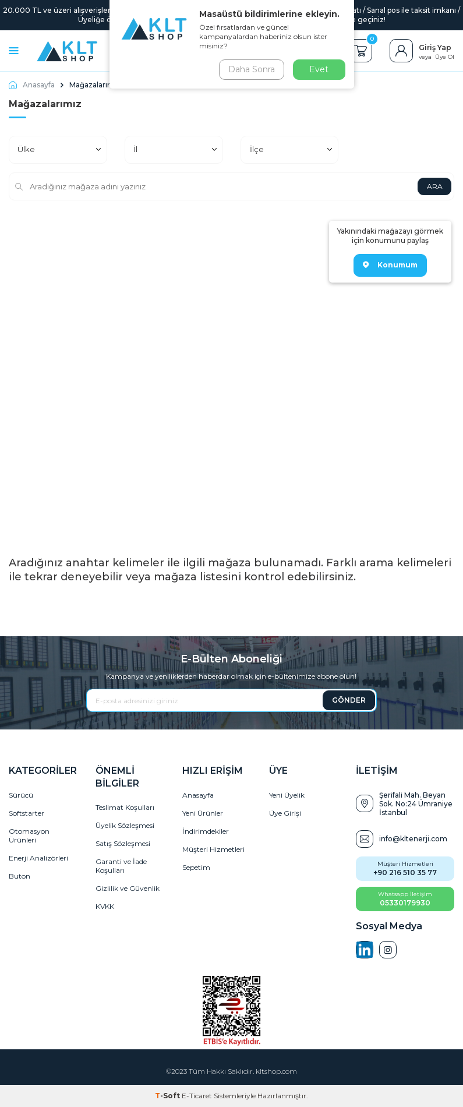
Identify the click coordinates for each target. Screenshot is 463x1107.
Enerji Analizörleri (38, 858)
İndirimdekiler (205, 831)
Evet (318, 69)
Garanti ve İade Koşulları (121, 866)
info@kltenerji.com (413, 838)
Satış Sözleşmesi (123, 843)
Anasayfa (32, 84)
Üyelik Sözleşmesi (125, 825)
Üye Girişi (285, 813)
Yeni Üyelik (287, 795)
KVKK (105, 906)
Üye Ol (444, 57)
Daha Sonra (251, 69)
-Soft (168, 1095)
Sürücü (21, 795)
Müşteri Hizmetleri (213, 849)
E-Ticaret (197, 1095)
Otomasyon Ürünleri (29, 835)
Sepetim (196, 867)
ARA (434, 186)
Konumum (390, 264)
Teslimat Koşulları (125, 807)
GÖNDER (349, 700)
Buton (19, 876)
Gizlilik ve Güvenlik (128, 888)
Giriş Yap (435, 47)
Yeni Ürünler (202, 813)
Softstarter (26, 813)
